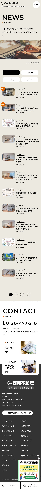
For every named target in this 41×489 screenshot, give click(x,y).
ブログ (29, 79)
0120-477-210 (21, 323)
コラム (11, 79)
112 (22, 294)
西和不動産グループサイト (17, 413)
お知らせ (29, 72)
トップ (28, 63)
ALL (11, 72)
